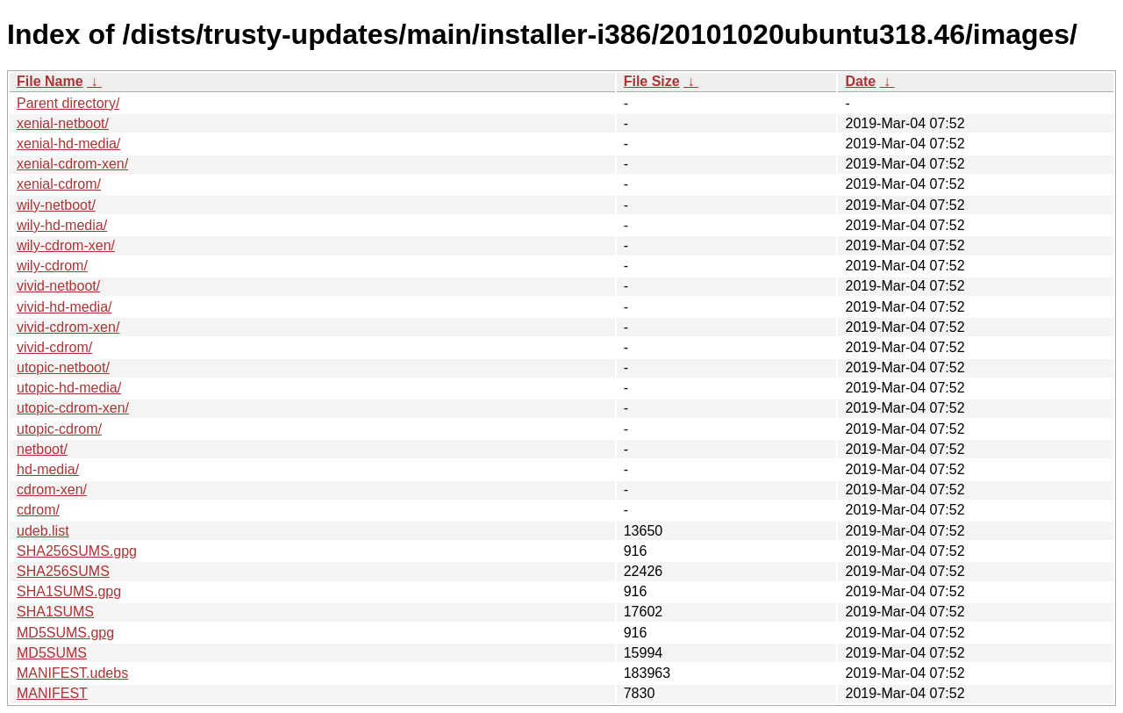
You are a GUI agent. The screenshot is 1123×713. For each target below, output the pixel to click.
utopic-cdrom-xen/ (73, 407)
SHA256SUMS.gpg (77, 551)
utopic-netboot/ (63, 367)
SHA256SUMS (63, 571)
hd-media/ (48, 469)
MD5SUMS (52, 652)
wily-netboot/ (56, 205)
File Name (50, 81)
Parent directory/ (68, 103)
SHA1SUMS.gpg (69, 591)
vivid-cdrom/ (54, 347)
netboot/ (42, 449)
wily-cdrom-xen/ (66, 245)
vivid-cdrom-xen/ (68, 327)
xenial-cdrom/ (59, 183)
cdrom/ (38, 509)
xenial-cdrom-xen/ (72, 163)
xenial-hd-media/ (68, 143)
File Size (652, 81)
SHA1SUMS (55, 611)
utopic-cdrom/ (59, 428)
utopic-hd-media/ (69, 387)
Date (860, 81)
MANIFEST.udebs (72, 673)
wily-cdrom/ (52, 265)
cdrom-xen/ (52, 489)
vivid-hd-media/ (64, 306)
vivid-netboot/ (58, 285)
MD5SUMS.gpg (65, 632)
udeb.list (43, 530)
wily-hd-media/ (62, 225)
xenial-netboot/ (63, 123)
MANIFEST (52, 693)
